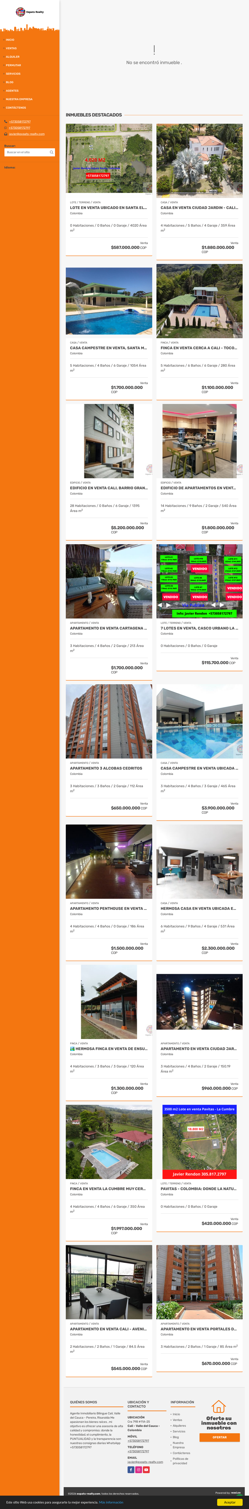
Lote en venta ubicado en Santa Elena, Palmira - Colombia (109, 208)
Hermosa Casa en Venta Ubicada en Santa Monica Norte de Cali (200, 908)
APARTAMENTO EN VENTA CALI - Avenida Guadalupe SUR (109, 1329)
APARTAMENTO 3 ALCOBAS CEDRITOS (106, 768)
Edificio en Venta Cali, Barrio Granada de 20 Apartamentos (109, 488)
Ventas (11, 48)
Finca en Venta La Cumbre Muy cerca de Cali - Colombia (109, 1189)
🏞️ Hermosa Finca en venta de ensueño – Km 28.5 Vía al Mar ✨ (109, 1049)
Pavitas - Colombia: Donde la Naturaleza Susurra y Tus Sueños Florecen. (200, 1189)
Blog (9, 82)
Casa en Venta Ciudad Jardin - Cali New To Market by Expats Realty (200, 208)
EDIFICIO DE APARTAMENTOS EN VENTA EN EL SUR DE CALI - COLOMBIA (200, 488)
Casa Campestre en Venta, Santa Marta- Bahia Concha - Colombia (109, 348)
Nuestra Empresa (19, 99)
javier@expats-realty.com (27, 134)
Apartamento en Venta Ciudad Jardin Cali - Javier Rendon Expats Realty (200, 1049)
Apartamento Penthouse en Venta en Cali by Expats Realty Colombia (109, 908)
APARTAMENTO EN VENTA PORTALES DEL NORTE (200, 1329)
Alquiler (13, 56)
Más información (113, 1503)
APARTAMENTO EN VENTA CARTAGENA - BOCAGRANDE (109, 628)
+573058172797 (20, 121)
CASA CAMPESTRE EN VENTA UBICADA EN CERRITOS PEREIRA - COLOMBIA (200, 768)
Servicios (13, 73)
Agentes (12, 90)
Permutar (13, 65)
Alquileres (179, 1426)
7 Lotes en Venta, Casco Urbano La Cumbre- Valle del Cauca (200, 628)
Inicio (10, 39)
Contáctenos (16, 107)
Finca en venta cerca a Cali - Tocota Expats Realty (200, 348)
